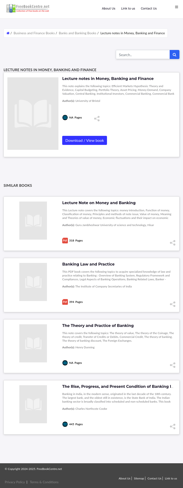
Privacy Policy (15, 482)
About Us (108, 8)
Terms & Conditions (44, 482)
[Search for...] (143, 54)
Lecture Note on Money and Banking (99, 203)
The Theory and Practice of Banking (98, 325)
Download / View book (84, 140)
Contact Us (149, 8)
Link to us (128, 8)
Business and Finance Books (34, 33)
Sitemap (139, 478)
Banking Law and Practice (88, 264)
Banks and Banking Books (78, 33)
